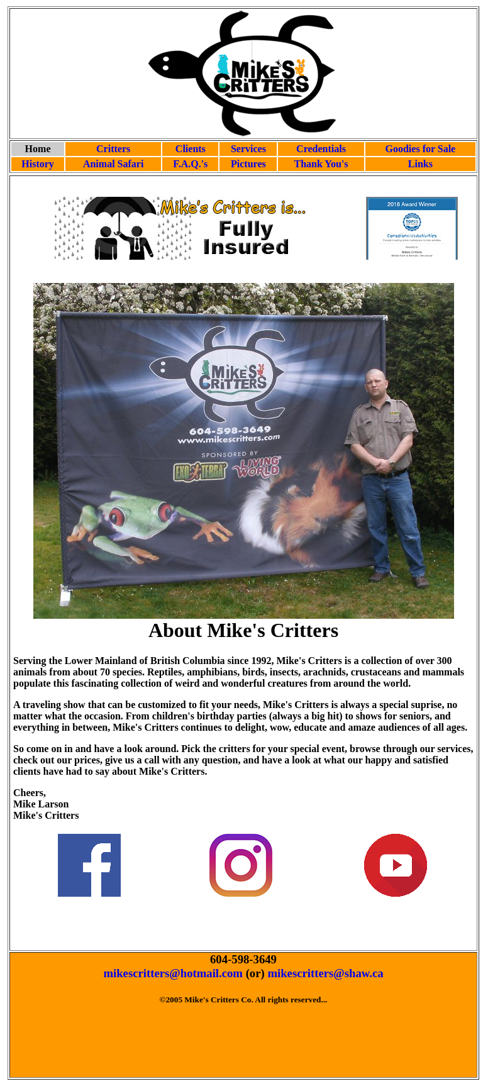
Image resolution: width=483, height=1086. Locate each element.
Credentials (321, 148)
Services (248, 148)
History (37, 163)
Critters (113, 148)
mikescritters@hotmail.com (173, 973)
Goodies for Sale (421, 148)
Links (420, 163)
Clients (190, 148)
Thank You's (321, 163)
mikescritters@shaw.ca (325, 973)
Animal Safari (113, 163)
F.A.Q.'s (190, 163)
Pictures (248, 163)
